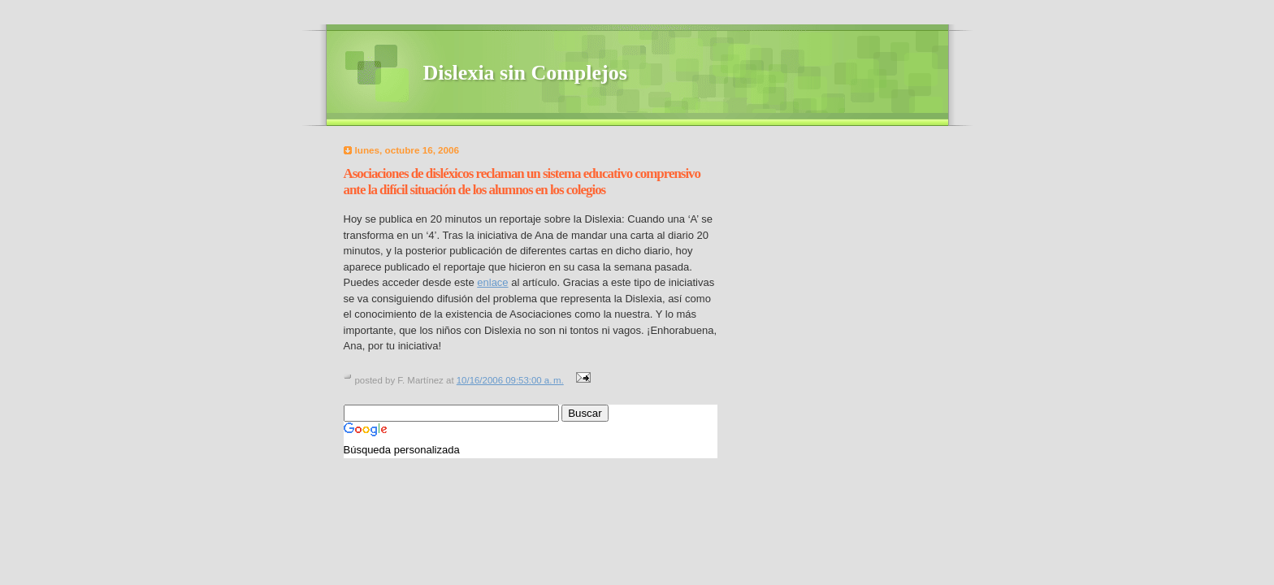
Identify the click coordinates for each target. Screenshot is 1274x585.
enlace (492, 282)
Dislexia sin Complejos (525, 72)
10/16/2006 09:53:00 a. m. (510, 380)
